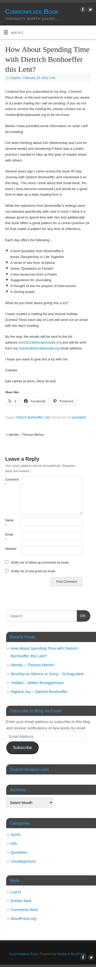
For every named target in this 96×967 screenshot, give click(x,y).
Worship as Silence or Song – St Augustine (47, 674)
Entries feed (21, 900)
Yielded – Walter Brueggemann (37, 682)
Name (9, 523)
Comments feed (24, 909)
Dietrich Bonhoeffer (29, 417)
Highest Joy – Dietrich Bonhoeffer (39, 691)
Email (9, 537)
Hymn (16, 834)
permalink (79, 417)
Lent (47, 417)
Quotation (19, 852)
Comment (9, 482)
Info (52, 78)
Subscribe (22, 747)
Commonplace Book (31, 11)
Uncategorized (23, 861)
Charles (15, 78)
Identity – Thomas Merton (25, 435)
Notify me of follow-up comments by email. (40, 562)
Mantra (62, 954)
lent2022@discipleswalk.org (39, 342)
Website (9, 549)
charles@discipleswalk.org (39, 348)
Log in (16, 892)
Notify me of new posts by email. (33, 571)
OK (81, 615)
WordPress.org (23, 918)
